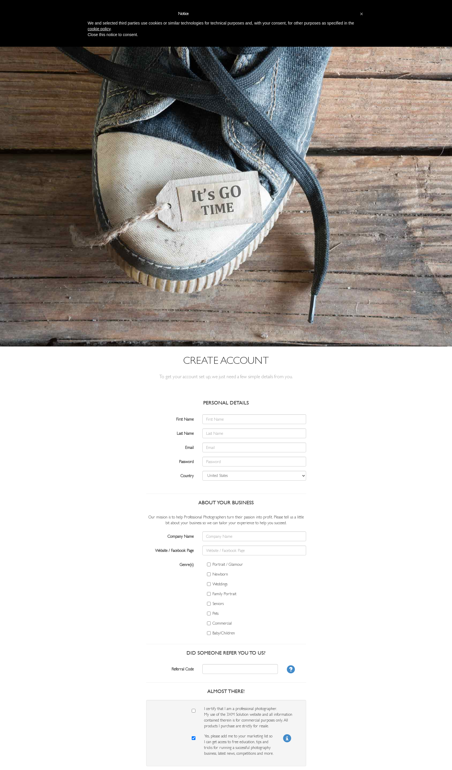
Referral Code (183, 669)
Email (189, 447)
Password (186, 461)
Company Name (180, 536)
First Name (185, 419)
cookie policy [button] (99, 29)
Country (187, 475)
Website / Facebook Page (174, 550)
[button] (361, 13)
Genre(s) (187, 564)
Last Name (185, 433)
